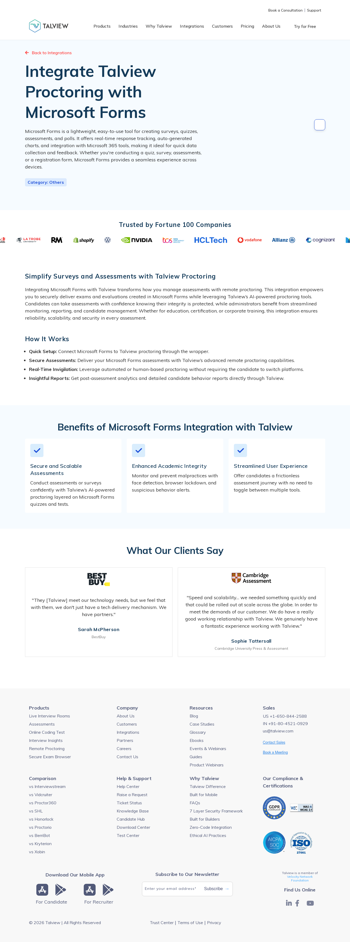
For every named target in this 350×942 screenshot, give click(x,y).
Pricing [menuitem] (247, 26)
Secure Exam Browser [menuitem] (50, 756)
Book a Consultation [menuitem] (285, 10)
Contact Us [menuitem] (127, 756)
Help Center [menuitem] (128, 786)
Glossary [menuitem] (198, 732)
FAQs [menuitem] (195, 802)
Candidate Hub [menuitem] (131, 819)
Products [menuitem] (102, 26)
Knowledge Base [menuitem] (133, 811)
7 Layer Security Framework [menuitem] (216, 811)
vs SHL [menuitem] (36, 811)
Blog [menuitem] (194, 715)
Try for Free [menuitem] (305, 26)
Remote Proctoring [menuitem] (47, 748)
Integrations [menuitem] (192, 26)
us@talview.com (278, 730)
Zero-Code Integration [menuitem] (211, 827)
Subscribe (216, 889)
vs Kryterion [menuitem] (40, 843)
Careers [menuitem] (124, 748)
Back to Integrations (48, 52)
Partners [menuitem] (125, 740)
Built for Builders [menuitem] (205, 819)
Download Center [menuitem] (133, 827)
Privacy (214, 922)
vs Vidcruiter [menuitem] (40, 794)
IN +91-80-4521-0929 (285, 723)
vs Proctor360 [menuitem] (42, 802)
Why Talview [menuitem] (159, 26)
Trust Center (162, 922)
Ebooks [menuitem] (197, 740)
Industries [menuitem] (128, 26)
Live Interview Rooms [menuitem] (49, 715)
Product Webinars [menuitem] (207, 764)
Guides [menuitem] (196, 756)
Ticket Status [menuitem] (129, 802)
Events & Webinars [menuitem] (208, 748)
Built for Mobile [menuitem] (204, 794)
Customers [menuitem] (222, 26)
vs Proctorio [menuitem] (40, 827)
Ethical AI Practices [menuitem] (208, 835)
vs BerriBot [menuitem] (39, 835)
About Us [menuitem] (271, 26)
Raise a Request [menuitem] (132, 794)
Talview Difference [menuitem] (208, 786)
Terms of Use (190, 922)
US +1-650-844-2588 (285, 716)
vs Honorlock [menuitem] (41, 819)
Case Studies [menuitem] (202, 724)
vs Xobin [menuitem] (37, 851)
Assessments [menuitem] (42, 724)
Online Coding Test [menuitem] (47, 732)
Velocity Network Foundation (300, 878)
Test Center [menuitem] (128, 835)
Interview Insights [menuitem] (46, 740)
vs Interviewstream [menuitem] (47, 786)
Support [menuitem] (314, 10)
